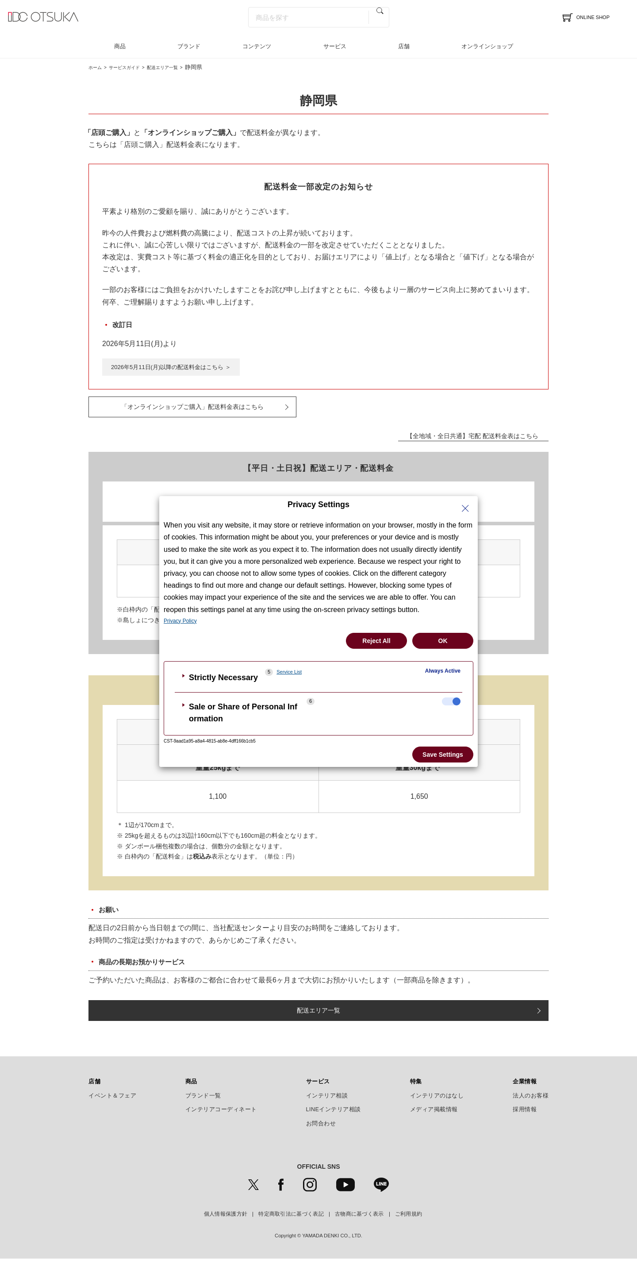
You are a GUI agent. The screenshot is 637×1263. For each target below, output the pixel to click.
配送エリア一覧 (181, 67)
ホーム (97, 67)
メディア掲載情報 (434, 1114)
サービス (334, 46)
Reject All (376, 640)
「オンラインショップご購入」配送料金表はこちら (192, 408)
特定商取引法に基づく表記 (291, 1218)
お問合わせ (321, 1128)
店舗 (404, 46)
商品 (120, 46)
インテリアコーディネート (221, 1114)
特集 (416, 1086)
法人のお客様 (531, 1100)
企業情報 (525, 1086)
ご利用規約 (408, 1218)
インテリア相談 (327, 1100)
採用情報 (525, 1114)
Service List (289, 671)
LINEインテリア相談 (333, 1114)
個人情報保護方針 (225, 1218)
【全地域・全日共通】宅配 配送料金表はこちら (464, 439)
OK (443, 640)
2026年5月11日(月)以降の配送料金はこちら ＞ (175, 367)
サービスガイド (134, 67)
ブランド (188, 46)
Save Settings (442, 754)
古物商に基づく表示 (359, 1218)
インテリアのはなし (437, 1100)
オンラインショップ (487, 46)
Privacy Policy (180, 621)
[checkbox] (451, 701)
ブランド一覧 (203, 1100)
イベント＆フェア (112, 1100)
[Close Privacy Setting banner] (465, 508)
